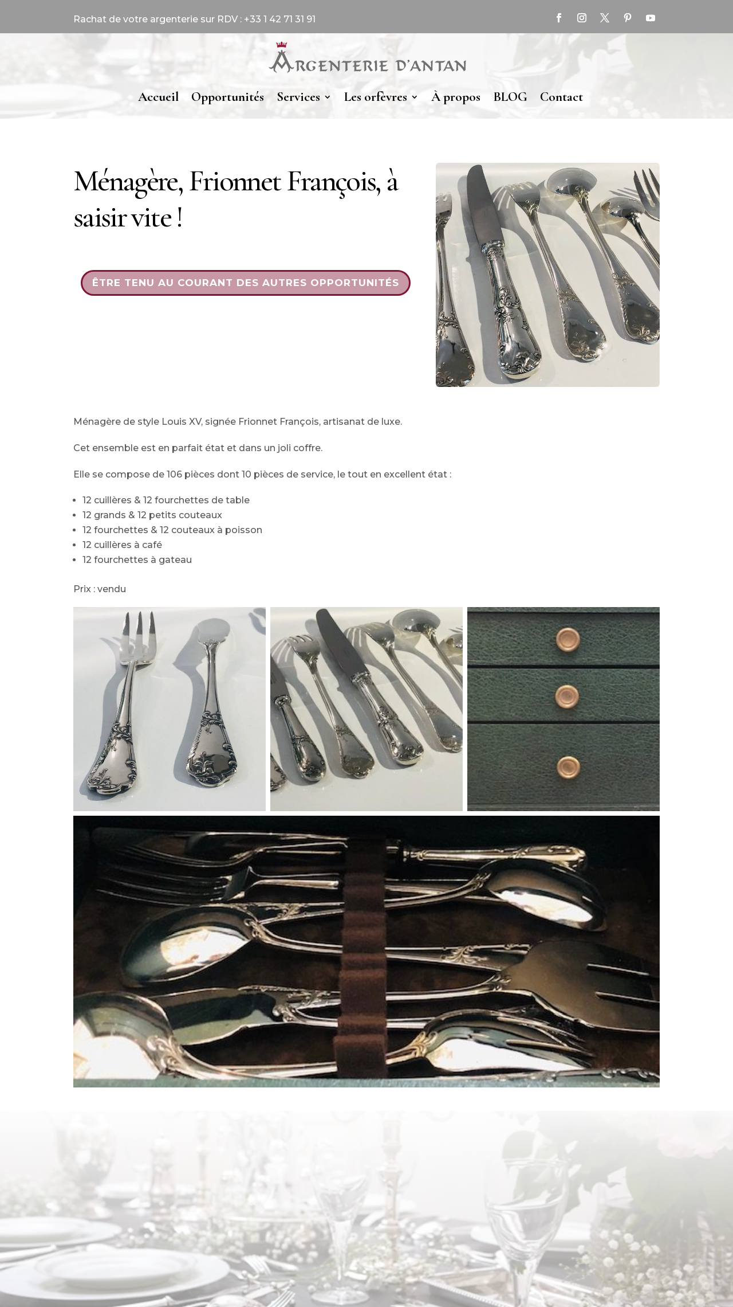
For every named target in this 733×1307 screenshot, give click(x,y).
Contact (561, 97)
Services (298, 97)
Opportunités (227, 97)
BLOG (510, 97)
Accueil (158, 97)
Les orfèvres (375, 97)
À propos (455, 97)
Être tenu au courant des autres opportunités (245, 282)
